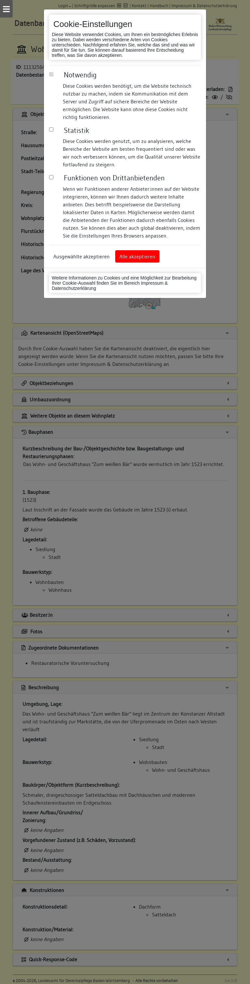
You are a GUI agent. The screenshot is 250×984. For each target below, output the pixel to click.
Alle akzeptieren (137, 256)
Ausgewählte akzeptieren (81, 256)
